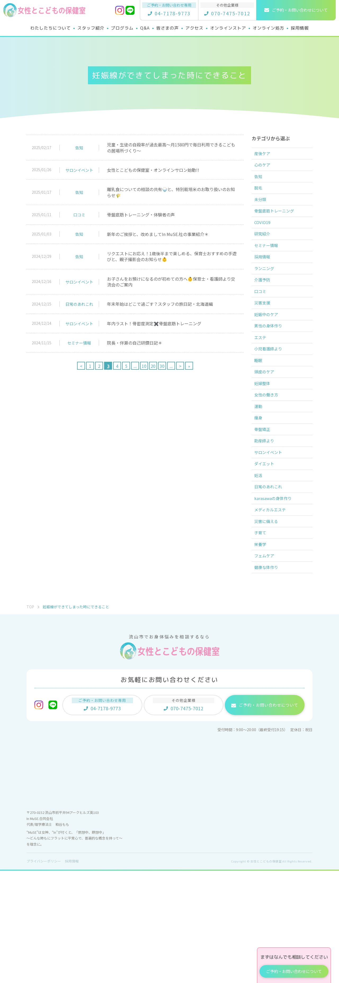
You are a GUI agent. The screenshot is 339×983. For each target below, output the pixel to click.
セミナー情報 (79, 343)
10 (144, 366)
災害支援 (264, 344)
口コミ (79, 214)
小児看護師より (271, 402)
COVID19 (264, 242)
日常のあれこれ (79, 304)
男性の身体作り (271, 373)
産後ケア (264, 155)
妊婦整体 (264, 446)
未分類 (262, 213)
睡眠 (260, 417)
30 (162, 366)
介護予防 (264, 315)
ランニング (267, 300)
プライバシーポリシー (43, 973)
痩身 (260, 489)
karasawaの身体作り (275, 591)
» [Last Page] (189, 366)
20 (153, 366)
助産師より (267, 518)
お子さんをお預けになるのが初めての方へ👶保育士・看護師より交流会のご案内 (171, 282)
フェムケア (267, 664)
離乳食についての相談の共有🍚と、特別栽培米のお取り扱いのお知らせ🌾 (171, 192)
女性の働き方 (269, 460)
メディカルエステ (273, 605)
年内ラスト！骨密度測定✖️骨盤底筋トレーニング (154, 323)
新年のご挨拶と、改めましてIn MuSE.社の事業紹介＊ (157, 234)
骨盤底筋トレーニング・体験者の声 (141, 214)
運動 (260, 475)
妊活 (260, 562)
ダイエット (267, 547)
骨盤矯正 (264, 504)
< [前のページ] (81, 366)
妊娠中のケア (269, 358)
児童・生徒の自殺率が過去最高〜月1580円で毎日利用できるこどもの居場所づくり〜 (171, 147)
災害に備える (269, 620)
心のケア (264, 169)
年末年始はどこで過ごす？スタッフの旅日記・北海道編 (160, 304)
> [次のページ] (180, 366)
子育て (262, 635)
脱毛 (260, 199)
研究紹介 (264, 257)
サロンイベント (79, 170)
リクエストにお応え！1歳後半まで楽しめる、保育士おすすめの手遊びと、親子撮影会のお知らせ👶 (172, 256)
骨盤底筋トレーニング (277, 228)
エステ (262, 387)
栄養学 (262, 649)
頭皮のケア (267, 431)
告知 (79, 147)
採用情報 (264, 286)
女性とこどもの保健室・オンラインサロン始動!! (153, 170)
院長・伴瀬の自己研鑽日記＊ (134, 343)
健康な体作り (269, 678)
